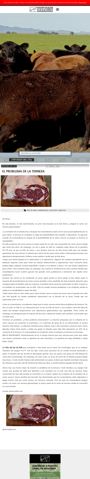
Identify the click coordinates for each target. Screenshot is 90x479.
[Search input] (45, 152)
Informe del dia (9, 166)
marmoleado (43, 210)
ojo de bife (53, 210)
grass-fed (62, 210)
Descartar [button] (82, 2)
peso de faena (32, 210)
